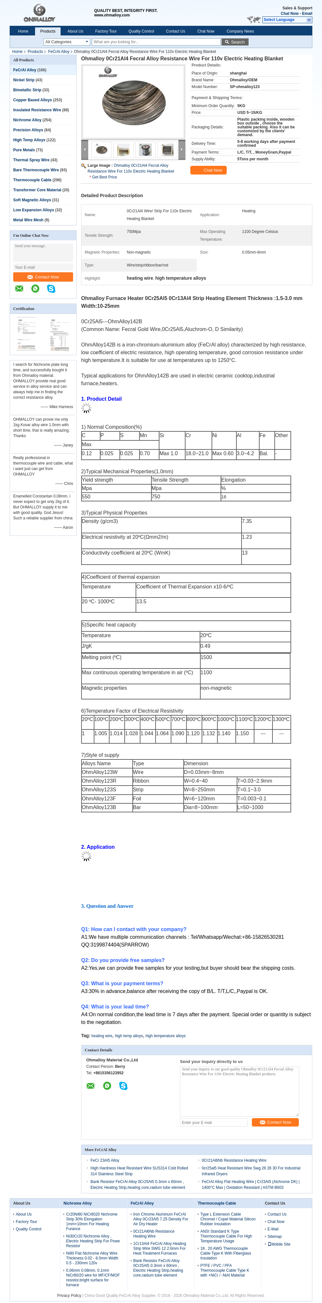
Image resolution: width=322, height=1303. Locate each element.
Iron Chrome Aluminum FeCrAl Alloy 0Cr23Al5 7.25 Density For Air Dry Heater (160, 1219)
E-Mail (273, 1229)
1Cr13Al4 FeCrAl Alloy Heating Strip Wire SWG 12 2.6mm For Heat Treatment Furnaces (159, 1248)
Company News (240, 31)
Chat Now (289, 13)
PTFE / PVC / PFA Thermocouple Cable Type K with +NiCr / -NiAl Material (224, 1270)
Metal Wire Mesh (28, 220)
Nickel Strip (23, 80)
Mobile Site (279, 1244)
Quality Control (141, 31)
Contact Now (43, 277)
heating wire (101, 1036)
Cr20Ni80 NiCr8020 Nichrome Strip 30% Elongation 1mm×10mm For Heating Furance (91, 1221)
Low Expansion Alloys (33, 210)
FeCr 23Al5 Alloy (104, 1160)
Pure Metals (24, 150)
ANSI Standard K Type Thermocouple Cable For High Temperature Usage (226, 1236)
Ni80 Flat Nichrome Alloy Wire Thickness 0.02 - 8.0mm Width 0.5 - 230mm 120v (92, 1258)
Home (23, 31)
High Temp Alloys (29, 140)
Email (307, 13)
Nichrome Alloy (27, 120)
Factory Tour (106, 31)
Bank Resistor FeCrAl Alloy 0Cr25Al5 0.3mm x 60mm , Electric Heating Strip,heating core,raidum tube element (158, 1268)
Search (238, 42)
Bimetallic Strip (27, 90)
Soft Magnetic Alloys (32, 200)
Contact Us (175, 31)
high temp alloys (129, 1036)
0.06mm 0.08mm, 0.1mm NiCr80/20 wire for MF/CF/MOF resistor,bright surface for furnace (93, 1277)
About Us (75, 31)
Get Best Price (104, 177)
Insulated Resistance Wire (37, 110)
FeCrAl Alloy (58, 51)
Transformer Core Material (37, 190)
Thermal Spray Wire (31, 160)
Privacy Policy (69, 1295)
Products (47, 31)
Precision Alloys (28, 130)
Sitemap (275, 1236)
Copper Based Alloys (32, 100)
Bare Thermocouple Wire (36, 170)
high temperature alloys (166, 1036)
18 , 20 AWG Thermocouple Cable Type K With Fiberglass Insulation (225, 1253)
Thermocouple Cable (32, 180)
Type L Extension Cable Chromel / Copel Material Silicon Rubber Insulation (227, 1219)
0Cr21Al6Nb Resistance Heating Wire (234, 1160)
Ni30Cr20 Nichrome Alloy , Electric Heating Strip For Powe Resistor (93, 1241)
